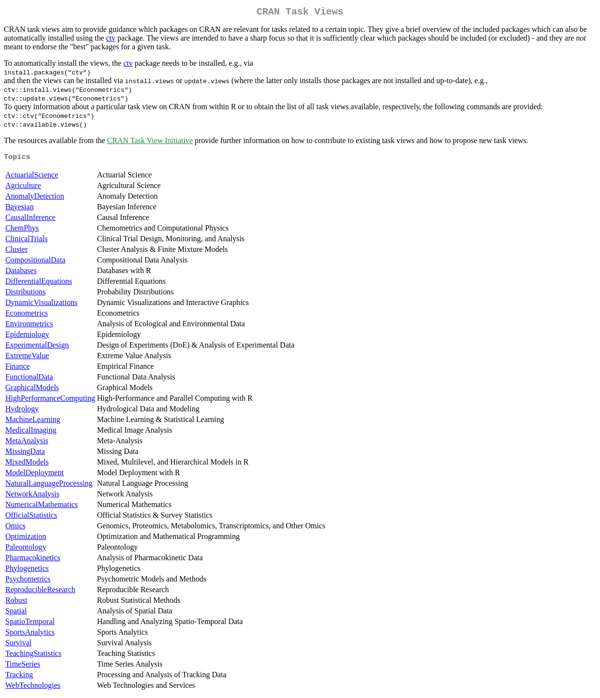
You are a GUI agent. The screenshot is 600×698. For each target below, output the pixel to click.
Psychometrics (27, 582)
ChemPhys (22, 231)
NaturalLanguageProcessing (48, 486)
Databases (21, 273)
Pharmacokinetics (32, 560)
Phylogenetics (27, 571)
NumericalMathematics (41, 507)
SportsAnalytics (30, 635)
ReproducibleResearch (40, 592)
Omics (15, 528)
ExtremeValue (27, 358)
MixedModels (27, 465)
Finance (17, 369)
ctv (111, 40)
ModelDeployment (34, 475)
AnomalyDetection (34, 199)
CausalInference (30, 220)
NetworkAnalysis (32, 497)
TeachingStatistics (33, 656)
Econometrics (26, 316)
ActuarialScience (31, 178)
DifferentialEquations (38, 284)
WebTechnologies (32, 688)
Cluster (16, 252)
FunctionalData (29, 380)
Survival (18, 645)
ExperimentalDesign (37, 348)
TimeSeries (22, 667)
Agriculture (23, 188)
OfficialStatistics (31, 518)
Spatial (16, 614)
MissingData (25, 454)
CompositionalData (35, 263)
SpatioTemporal (30, 624)
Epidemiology (27, 337)
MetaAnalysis (26, 443)
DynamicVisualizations (41, 305)
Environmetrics (29, 326)
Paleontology (25, 550)
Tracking (19, 677)
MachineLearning (32, 422)
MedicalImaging (31, 433)
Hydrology (22, 411)
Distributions (25, 295)
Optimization (25, 539)
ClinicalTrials (26, 241)
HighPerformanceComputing (50, 401)
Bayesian (19, 209)
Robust (16, 603)
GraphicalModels (32, 390)
